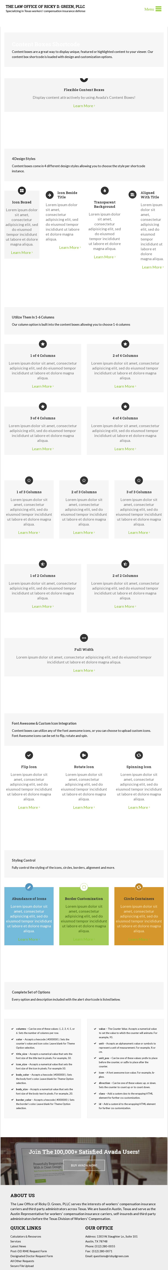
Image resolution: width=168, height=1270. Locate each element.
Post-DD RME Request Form (28, 1251)
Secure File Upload (22, 1266)
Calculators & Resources (25, 1236)
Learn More (83, 105)
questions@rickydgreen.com (111, 1256)
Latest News (18, 1246)
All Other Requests (22, 1261)
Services (15, 1241)
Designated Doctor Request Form (31, 1256)
